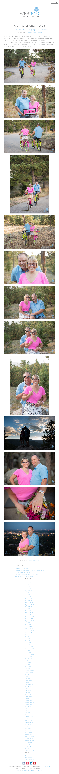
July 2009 (27, 744)
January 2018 (28, 615)
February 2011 (29, 716)
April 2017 (28, 624)
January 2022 (28, 583)
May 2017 (27, 622)
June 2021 (28, 587)
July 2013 (27, 676)
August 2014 (28, 658)
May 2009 (27, 748)
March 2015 (28, 652)
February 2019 (29, 603)
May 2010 (27, 728)
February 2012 (29, 698)
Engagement (30, 560)
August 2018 (28, 607)
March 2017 (28, 626)
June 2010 (28, 726)
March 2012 (28, 696)
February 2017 (29, 628)
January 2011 (28, 718)
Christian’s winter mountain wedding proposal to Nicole (29, 570)
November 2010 (29, 720)
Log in (26, 755)
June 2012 (28, 690)
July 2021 (27, 585)
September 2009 (29, 740)
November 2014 (29, 654)
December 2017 (29, 617)
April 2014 (28, 666)
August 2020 (28, 591)
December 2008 (29, 750)
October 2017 (29, 619)
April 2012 (28, 694)
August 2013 (28, 674)
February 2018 (29, 613)
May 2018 (27, 609)
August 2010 (28, 724)
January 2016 (28, 644)
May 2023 (27, 581)
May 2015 (27, 650)
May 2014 (27, 664)
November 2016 (29, 630)
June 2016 (28, 638)
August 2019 (28, 601)
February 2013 (29, 682)
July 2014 (27, 660)
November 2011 (29, 702)
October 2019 (29, 599)
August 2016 (28, 636)
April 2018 (28, 611)
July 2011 (27, 708)
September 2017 (29, 621)
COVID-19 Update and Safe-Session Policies (26, 574)
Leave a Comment (37, 32)
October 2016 (29, 632)
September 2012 (29, 684)
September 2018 (29, 605)
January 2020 (28, 597)
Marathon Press (25, 770)
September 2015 (29, 648)
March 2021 (28, 589)
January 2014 (28, 668)
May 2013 (27, 678)
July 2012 (27, 688)
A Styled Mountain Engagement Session (29, 29)
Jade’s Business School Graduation (24, 576)
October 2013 (29, 672)
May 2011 (27, 712)
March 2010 (28, 732)
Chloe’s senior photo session (22, 568)
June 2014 (28, 662)
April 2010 (28, 730)
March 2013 (28, 680)
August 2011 (28, 706)
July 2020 (27, 593)
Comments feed (29, 759)
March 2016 (28, 642)
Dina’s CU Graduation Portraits (23, 572)
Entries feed (28, 757)
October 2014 (29, 656)
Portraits (36, 560)
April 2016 (28, 640)
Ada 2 (17, 770)
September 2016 (29, 634)
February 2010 (29, 734)
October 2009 (29, 738)
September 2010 (29, 722)
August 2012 (28, 686)
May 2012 (27, 692)
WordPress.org (29, 761)
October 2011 (29, 704)
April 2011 (28, 714)
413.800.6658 (47, 766)
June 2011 (28, 710)
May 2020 (27, 595)
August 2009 (28, 742)
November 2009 (29, 736)
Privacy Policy (39, 770)
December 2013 (29, 670)
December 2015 (29, 646)
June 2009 (28, 746)
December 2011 (29, 700)
